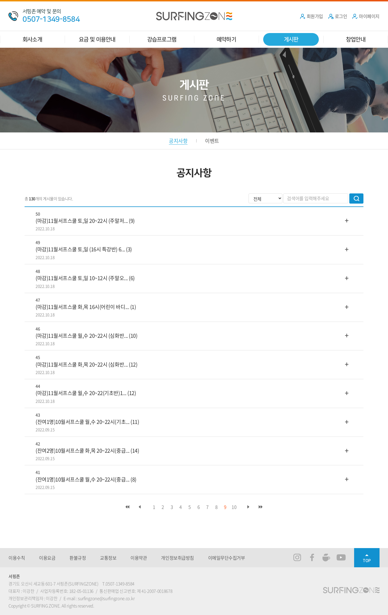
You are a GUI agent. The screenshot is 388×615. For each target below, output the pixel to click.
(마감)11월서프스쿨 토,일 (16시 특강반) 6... (80, 249)
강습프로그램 (161, 39)
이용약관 (138, 557)
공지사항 (178, 141)
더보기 (346, 220)
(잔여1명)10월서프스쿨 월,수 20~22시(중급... (83, 479)
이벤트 (212, 141)
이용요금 (47, 557)
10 (234, 506)
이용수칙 (16, 557)
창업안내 (355, 39)
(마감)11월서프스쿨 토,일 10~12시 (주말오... (82, 278)
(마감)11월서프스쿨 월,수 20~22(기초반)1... (81, 393)
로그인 (337, 16)
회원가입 (311, 16)
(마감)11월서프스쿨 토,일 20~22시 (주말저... (82, 220)
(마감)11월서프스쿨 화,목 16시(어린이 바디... (82, 307)
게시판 (291, 39)
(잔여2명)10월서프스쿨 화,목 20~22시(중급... (83, 450)
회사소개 (32, 39)
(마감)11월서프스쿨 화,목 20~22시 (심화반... (82, 364)
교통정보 (108, 557)
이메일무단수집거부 (226, 557)
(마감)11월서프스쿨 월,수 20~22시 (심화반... (82, 335)
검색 (356, 198)
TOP (367, 560)
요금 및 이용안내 (97, 39)
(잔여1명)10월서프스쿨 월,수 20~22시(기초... (83, 422)
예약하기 (226, 39)
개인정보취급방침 (177, 557)
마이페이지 (366, 16)
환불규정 (77, 557)
